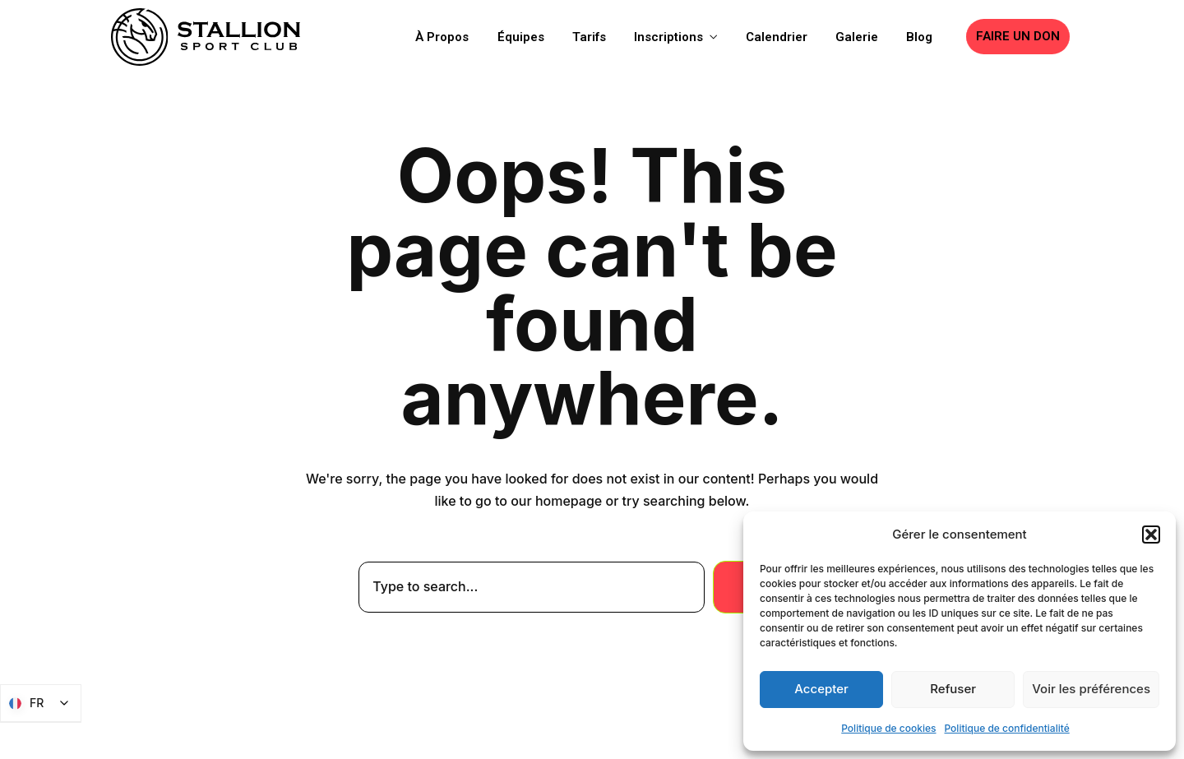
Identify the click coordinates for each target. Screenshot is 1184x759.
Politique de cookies (888, 728)
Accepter (821, 689)
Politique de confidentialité (1007, 728)
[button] (1151, 534)
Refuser (953, 689)
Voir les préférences (1091, 689)
